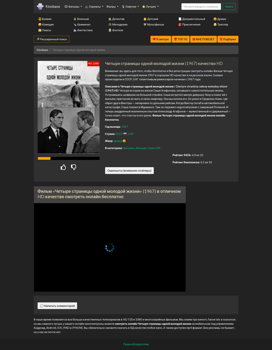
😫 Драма (219, 18)
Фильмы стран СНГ (148, 148)
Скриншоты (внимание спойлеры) (130, 170)
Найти (229, 6)
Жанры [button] (111, 6)
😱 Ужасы (44, 30)
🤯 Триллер (220, 24)
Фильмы (129, 148)
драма (118, 140)
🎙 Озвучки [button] (129, 6)
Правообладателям (136, 344)
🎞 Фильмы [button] (72, 6)
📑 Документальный (190, 18)
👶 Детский (150, 18)
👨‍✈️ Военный (81, 18)
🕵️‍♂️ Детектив (116, 18)
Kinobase (53, 6)
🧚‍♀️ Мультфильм (153, 24)
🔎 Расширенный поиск (51, 39)
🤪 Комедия (46, 24)
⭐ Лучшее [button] (149, 6)
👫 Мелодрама (118, 24)
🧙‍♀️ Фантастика (83, 30)
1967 (124, 126)
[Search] (201, 6)
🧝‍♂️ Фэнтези (115, 30)
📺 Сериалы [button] (93, 6)
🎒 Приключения (189, 24)
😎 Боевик (45, 18)
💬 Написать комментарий (57, 305)
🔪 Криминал (82, 24)
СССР (119, 133)
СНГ (131, 133)
